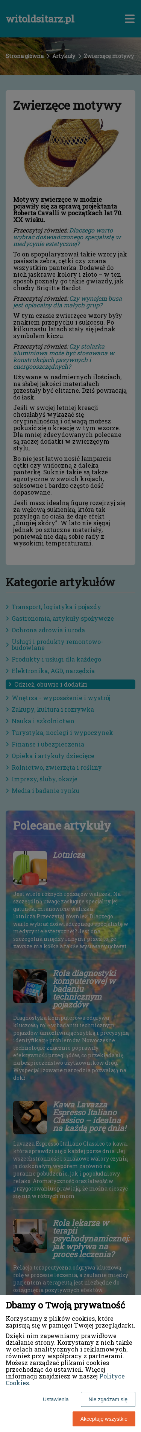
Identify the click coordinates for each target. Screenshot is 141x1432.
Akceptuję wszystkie (103, 1419)
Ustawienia (55, 1399)
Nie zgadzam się (108, 1399)
